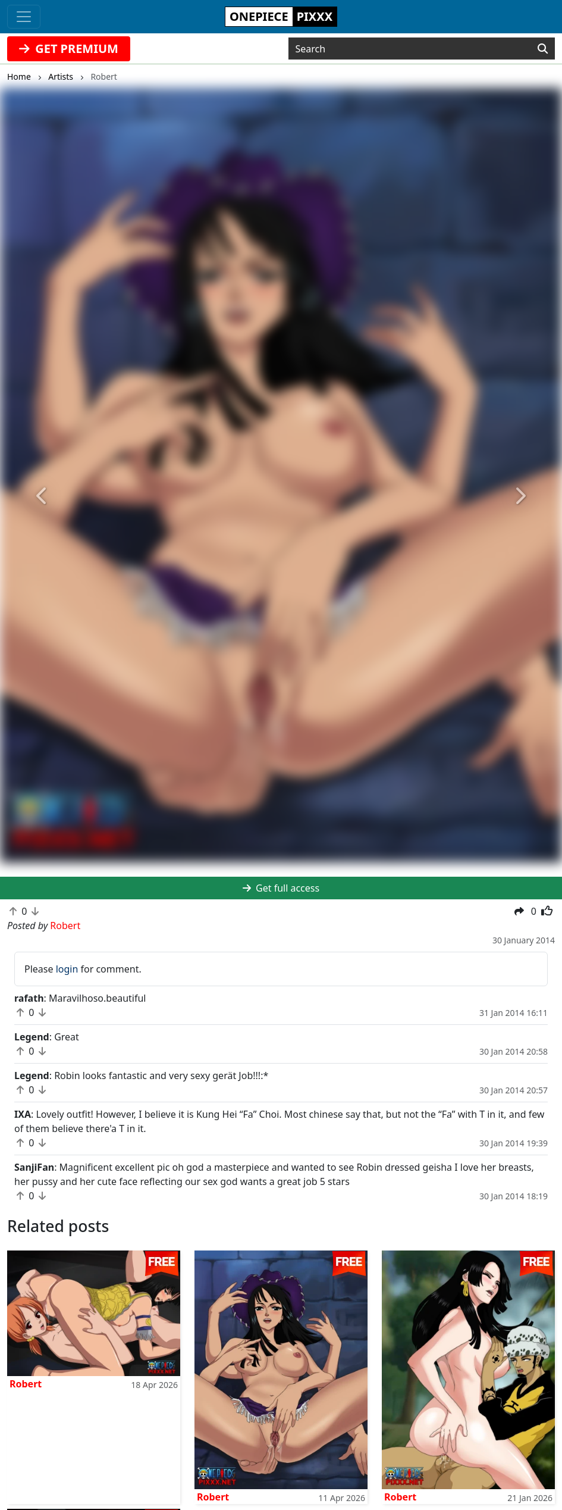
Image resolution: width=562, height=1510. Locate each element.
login (67, 969)
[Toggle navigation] (23, 17)
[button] (42, 496)
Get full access (281, 888)
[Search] (542, 48)
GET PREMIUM (68, 48)
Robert (26, 1383)
